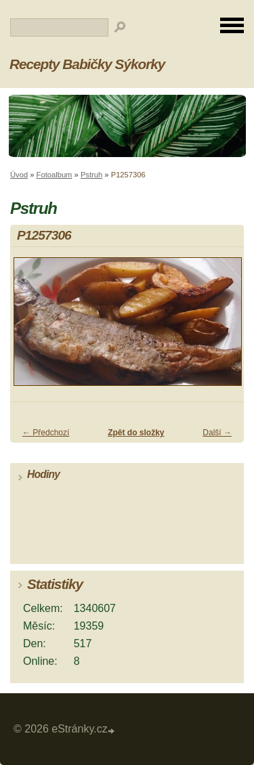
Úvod (19, 175)
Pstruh (91, 175)
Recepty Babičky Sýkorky (87, 64)
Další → (217, 432)
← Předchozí (45, 432)
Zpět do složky (136, 432)
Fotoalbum (54, 175)
